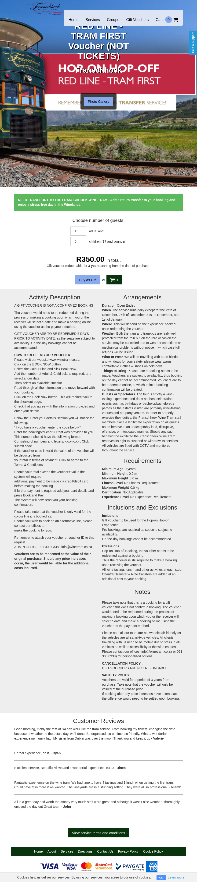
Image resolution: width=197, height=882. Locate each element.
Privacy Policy (128, 851)
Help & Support (193, 42)
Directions (85, 851)
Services (93, 20)
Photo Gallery (98, 101)
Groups (113, 20)
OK (161, 877)
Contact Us (105, 851)
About (51, 851)
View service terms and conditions (98, 833)
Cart (167, 19)
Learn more (176, 877)
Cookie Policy (153, 851)
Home (74, 20)
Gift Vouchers (137, 20)
